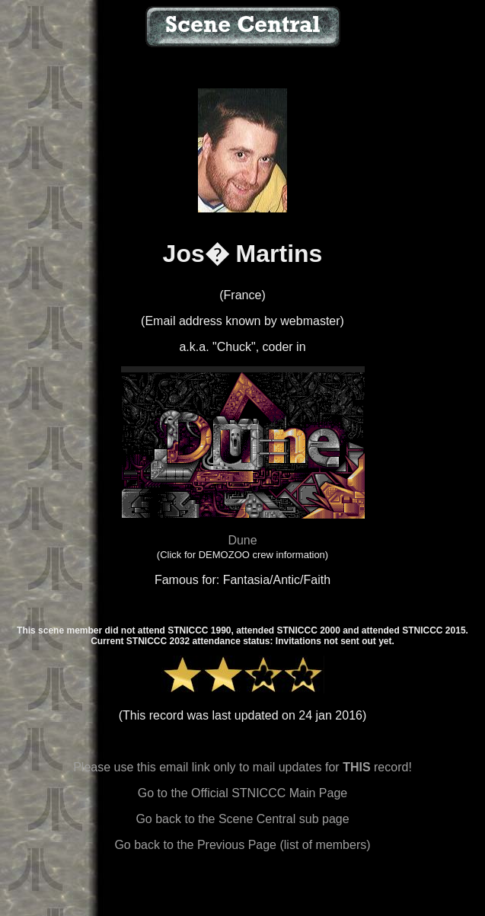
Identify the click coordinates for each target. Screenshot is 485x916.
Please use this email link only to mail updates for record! (242, 767)
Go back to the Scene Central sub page (242, 818)
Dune (242, 540)
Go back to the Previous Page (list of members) (242, 844)
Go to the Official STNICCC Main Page (242, 793)
